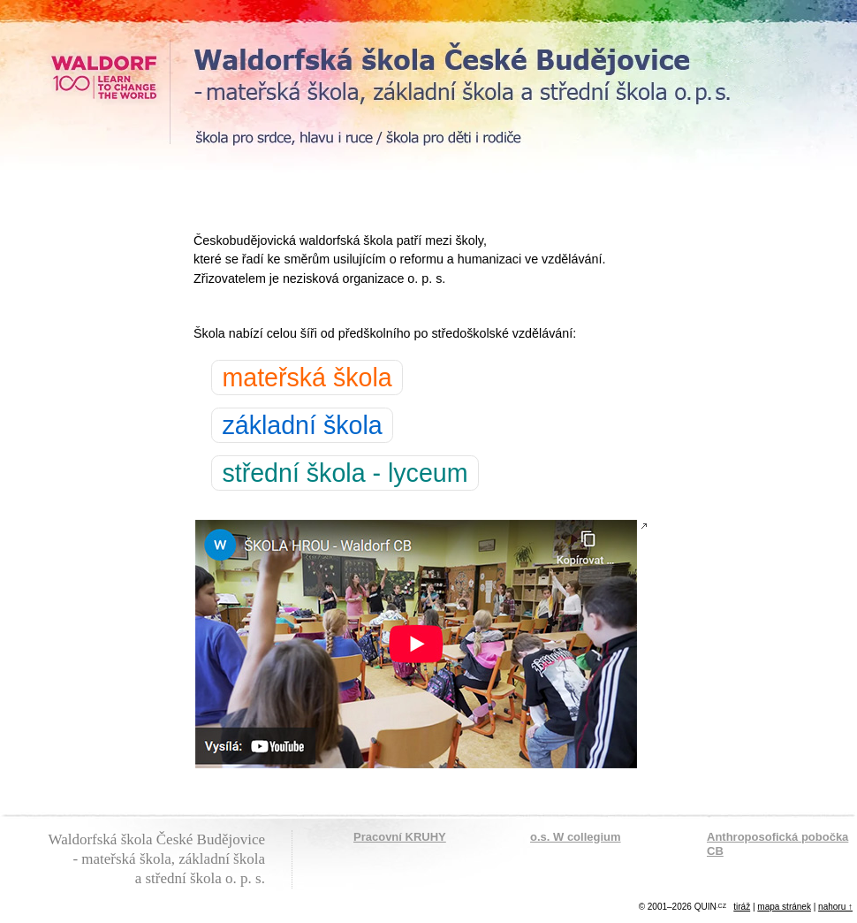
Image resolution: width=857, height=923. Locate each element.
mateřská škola (306, 377)
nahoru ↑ (835, 907)
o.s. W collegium (575, 836)
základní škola (302, 425)
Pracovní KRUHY (399, 836)
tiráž (741, 907)
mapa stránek (784, 907)
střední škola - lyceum (344, 473)
